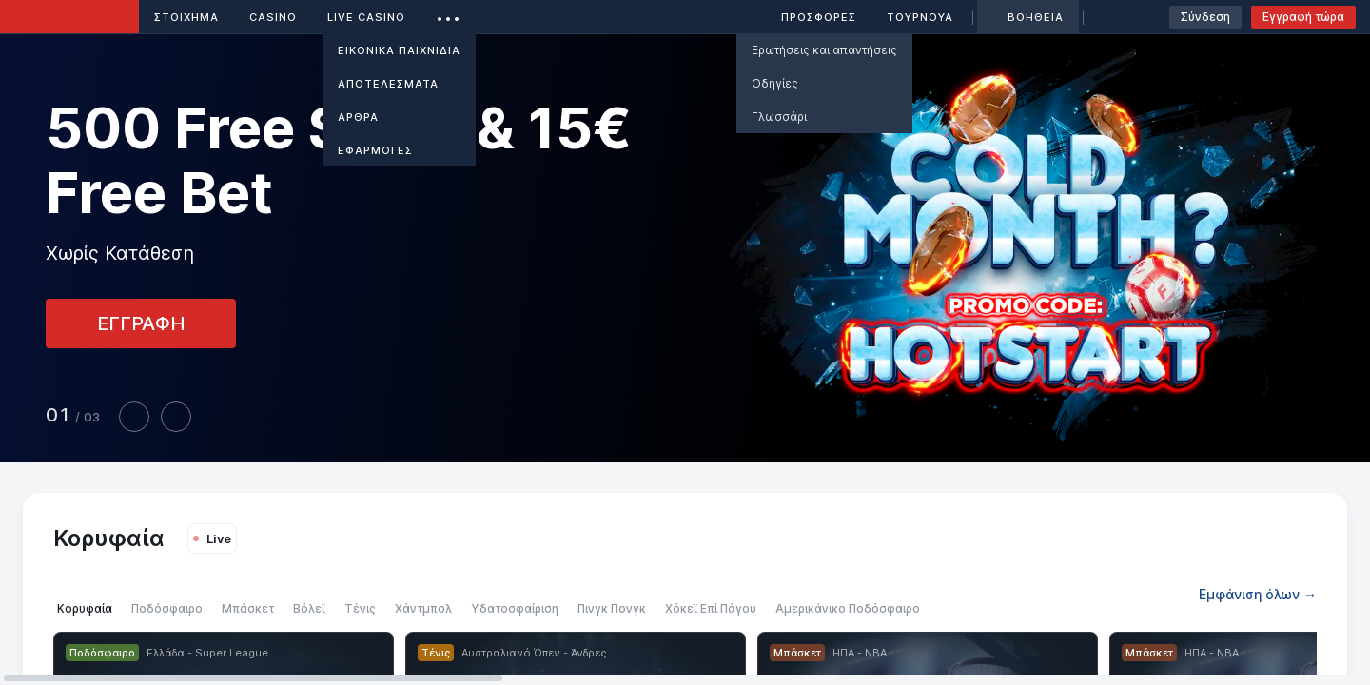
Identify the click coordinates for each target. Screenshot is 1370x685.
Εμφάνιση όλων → (1258, 594)
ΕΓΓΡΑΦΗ (141, 323)
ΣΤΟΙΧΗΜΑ (186, 17)
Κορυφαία (109, 538)
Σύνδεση (1205, 17)
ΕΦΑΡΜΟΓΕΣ (375, 150)
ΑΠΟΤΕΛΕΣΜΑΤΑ (388, 83)
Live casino (366, 17)
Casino (273, 17)
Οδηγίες (775, 83)
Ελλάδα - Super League (207, 652)
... (448, 14)
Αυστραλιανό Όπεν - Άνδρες (533, 652)
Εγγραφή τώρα (1303, 17)
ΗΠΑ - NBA (859, 652)
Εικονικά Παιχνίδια (399, 50)
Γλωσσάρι (779, 116)
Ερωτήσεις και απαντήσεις (824, 50)
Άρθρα (358, 117)
